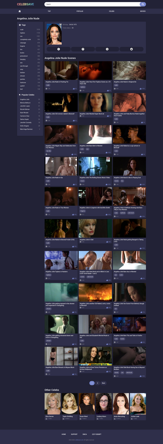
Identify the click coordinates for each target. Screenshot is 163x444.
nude (30, 30)
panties (30, 79)
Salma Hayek (30, 119)
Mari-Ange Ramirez (30, 129)
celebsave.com (79, 440)
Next (103, 383)
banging (30, 59)
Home (19, 11)
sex (30, 36)
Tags (24, 25)
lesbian (30, 72)
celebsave (25, 4)
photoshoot (30, 56)
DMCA (85, 434)
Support (74, 434)
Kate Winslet (30, 113)
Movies (143, 11)
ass (30, 63)
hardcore (30, 82)
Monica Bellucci (30, 103)
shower (30, 76)
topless (30, 33)
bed (30, 89)
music (82, 181)
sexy (30, 69)
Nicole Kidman (30, 109)
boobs (30, 53)
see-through (30, 66)
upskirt (30, 86)
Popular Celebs (28, 95)
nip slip (48, 151)
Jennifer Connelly (30, 122)
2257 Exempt (96, 434)
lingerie (30, 46)
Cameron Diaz (30, 116)
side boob (131, 213)
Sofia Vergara (30, 126)
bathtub (123, 213)
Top (49, 11)
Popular (80, 11)
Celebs (111, 11)
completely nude (30, 39)
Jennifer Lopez (30, 106)
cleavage (30, 43)
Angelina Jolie (30, 99)
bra (30, 49)
